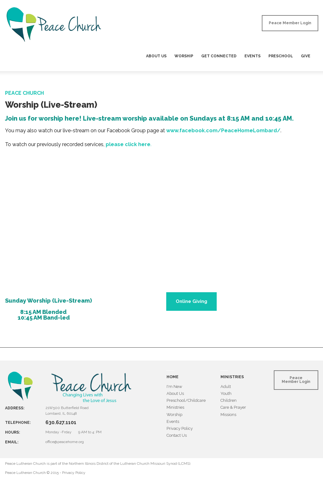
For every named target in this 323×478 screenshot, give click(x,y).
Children (228, 400)
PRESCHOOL (280, 56)
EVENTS (252, 56)
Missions (228, 414)
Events (173, 421)
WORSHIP (183, 56)
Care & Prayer (233, 407)
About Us (175, 393)
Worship (174, 414)
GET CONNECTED (219, 56)
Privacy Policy (180, 428)
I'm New (174, 386)
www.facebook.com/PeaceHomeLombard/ (223, 131)
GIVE (305, 56)
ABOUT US (156, 56)
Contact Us (177, 435)
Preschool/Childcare (186, 400)
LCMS (184, 463)
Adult (225, 386)
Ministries (175, 407)
